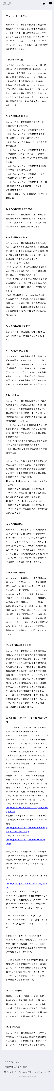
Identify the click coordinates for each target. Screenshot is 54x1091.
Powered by (27, 1077)
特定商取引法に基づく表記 (16, 1067)
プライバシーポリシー (14, 1062)
